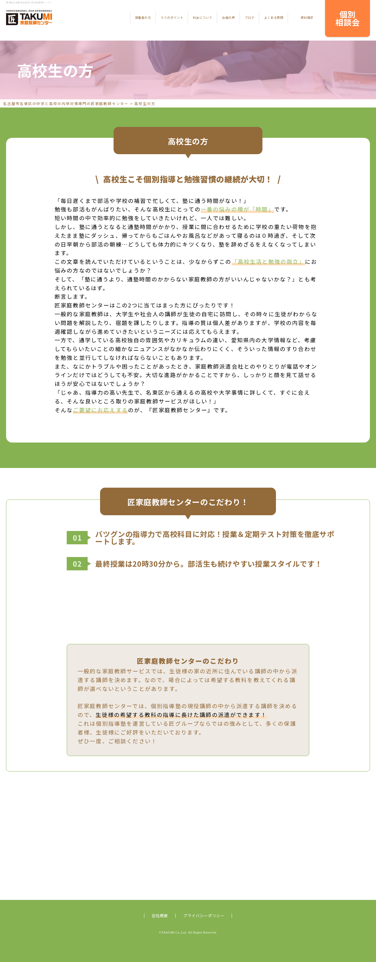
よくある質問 (274, 17)
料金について (202, 17)
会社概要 (160, 915)
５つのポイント (172, 17)
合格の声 (228, 17)
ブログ (249, 17)
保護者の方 (143, 17)
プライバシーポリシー (203, 915)
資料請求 (307, 17)
